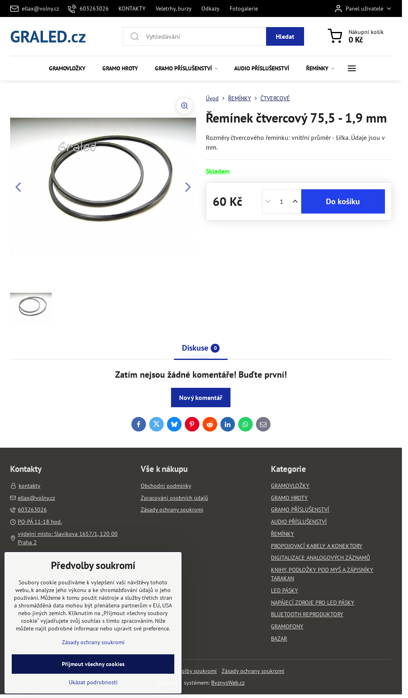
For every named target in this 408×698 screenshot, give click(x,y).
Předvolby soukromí (192, 671)
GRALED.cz (48, 36)
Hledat (285, 36)
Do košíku (343, 201)
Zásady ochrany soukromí (253, 671)
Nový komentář (200, 397)
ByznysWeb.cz (228, 682)
